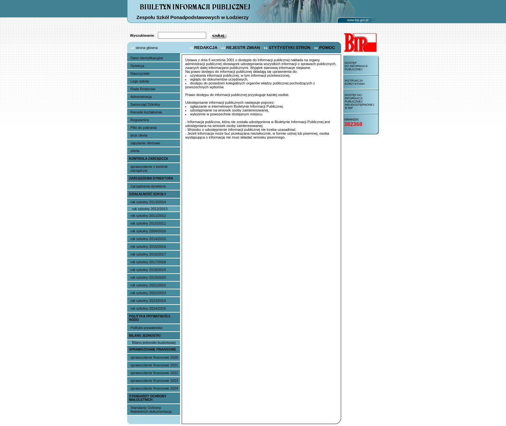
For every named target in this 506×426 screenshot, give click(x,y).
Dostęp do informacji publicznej (356, 66)
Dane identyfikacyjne (146, 58)
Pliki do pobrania (143, 128)
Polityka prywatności (146, 328)
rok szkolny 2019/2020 (148, 277)
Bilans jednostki (144, 335)
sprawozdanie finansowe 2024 (154, 388)
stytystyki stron (286, 47)
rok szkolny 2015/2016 (148, 246)
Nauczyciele (139, 73)
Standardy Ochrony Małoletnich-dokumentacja (151, 409)
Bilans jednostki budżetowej (154, 342)
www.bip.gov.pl (358, 20)
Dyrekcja (137, 66)
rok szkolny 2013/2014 (148, 202)
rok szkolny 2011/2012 (148, 216)
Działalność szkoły (147, 194)
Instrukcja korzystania (355, 82)
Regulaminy (139, 120)
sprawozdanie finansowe (152, 349)
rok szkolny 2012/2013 (149, 209)
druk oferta (138, 135)
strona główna (142, 48)
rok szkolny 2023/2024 (148, 301)
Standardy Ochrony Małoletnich (148, 398)
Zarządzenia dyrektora (151, 178)
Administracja (141, 97)
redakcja (203, 47)
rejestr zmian (240, 47)
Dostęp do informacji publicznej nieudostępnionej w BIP (359, 101)
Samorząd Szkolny (145, 104)
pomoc (324, 47)
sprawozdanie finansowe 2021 (154, 365)
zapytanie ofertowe (145, 143)
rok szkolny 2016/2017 (148, 254)
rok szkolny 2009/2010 (148, 231)
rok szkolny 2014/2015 (148, 239)
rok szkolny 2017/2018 (148, 262)
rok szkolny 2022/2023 (148, 293)
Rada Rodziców (142, 89)
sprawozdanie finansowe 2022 (154, 373)
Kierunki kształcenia (146, 112)
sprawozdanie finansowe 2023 (154, 380)
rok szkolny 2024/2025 (148, 308)
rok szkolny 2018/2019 (148, 270)
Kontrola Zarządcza (148, 158)
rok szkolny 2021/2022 (148, 285)
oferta (134, 151)
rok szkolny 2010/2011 (148, 223)
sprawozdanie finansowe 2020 (154, 357)
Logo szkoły (139, 81)
